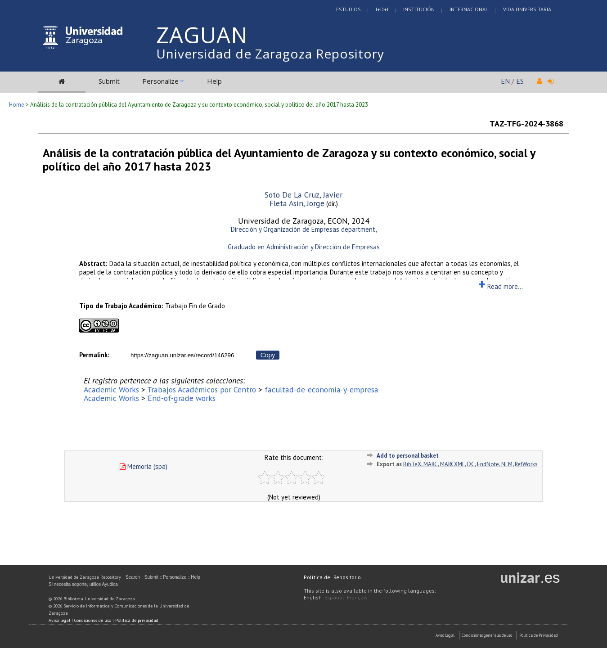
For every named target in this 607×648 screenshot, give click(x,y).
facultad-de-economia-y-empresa (321, 389)
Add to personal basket (408, 455)
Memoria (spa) (143, 466)
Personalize (160, 81)
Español (334, 597)
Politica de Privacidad (538, 635)
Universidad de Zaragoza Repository (270, 53)
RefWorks (526, 464)
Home (16, 104)
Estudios (348, 9)
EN (505, 81)
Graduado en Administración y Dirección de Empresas (304, 247)
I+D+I (382, 9)
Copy (268, 355)
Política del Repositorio (332, 577)
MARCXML (452, 464)
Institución (419, 9)
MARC (430, 464)
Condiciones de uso (92, 620)
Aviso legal (59, 620)
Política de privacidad (136, 620)
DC (471, 464)
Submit (109, 81)
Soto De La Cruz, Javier (303, 194)
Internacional (469, 9)
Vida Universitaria (527, 9)
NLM (507, 464)
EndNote (488, 464)
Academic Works (111, 389)
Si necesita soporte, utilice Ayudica (83, 584)
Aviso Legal (445, 635)
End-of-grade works (182, 398)
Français (357, 597)
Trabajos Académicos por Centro (201, 389)
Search (133, 577)
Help (214, 81)
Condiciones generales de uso (487, 635)
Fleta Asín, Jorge (297, 203)
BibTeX (412, 464)
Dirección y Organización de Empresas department (303, 229)
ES (520, 81)
